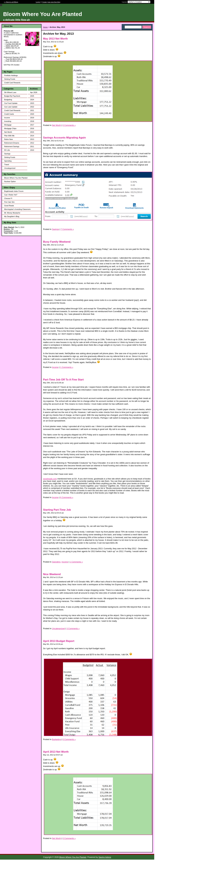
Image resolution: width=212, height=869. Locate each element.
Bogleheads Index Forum (13, 191)
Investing (7, 121)
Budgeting (8, 100)
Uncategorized (9, 168)
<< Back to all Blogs (11, 2)
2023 (32, 103)
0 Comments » (69, 125)
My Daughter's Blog (11, 216)
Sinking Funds (9, 79)
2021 (32, 110)
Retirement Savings (11, 146)
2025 (32, 96)
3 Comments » (73, 628)
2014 (32, 136)
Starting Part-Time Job (57, 509)
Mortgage (7, 125)
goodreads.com (50, 479)
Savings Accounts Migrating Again (64, 137)
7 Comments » (67, 229)
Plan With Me (9, 136)
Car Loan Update (10, 107)
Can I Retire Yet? (10, 195)
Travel (6, 164)
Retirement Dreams (11, 143)
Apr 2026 (33, 92)
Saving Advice (104, 857)
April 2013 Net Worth (56, 751)
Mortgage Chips (10, 128)
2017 (32, 125)
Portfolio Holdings (11, 75)
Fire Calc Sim (9, 202)
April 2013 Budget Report (58, 641)
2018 (32, 121)
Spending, (56, 562)
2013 (32, 139)
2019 (32, 118)
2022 (32, 107)
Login (38, 2)
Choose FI (8, 198)
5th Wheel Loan (10, 92)
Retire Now (8, 139)
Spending (8, 161)
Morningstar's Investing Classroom (17, 209)
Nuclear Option (10, 181)
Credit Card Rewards (12, 83)
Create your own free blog (51, 2)
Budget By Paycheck (12, 96)
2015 (32, 132)
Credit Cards (9, 114)
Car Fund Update (10, 103)
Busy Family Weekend (56, 241)
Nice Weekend (52, 574)
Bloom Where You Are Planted (15, 178)
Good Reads (9, 206)
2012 (32, 143)
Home (45, 27)
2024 (32, 100)
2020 (32, 114)
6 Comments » (66, 497)
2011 (32, 146)
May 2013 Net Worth (55, 38)
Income (7, 118)
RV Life (7, 150)
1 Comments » (66, 367)
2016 (32, 128)
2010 (32, 150)
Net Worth (8, 132)
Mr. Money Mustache (12, 213)
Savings (7, 154)
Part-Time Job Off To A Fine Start (63, 379)
